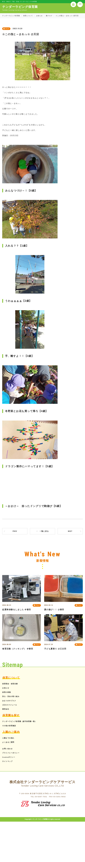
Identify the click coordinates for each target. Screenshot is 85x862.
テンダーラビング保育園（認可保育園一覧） (21, 722)
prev (15, 532)
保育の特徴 (7, 693)
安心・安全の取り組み (12, 697)
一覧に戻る (42, 532)
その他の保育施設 (10, 727)
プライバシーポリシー (12, 754)
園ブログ (51, 16)
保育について (29, 16)
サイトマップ (8, 762)
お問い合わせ (8, 750)
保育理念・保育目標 (11, 685)
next (70, 532)
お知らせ (41, 16)
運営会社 (6, 710)
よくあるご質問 (9, 743)
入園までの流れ (9, 739)
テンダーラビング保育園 (11, 16)
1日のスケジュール (10, 706)
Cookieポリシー (9, 758)
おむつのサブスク (10, 701)
